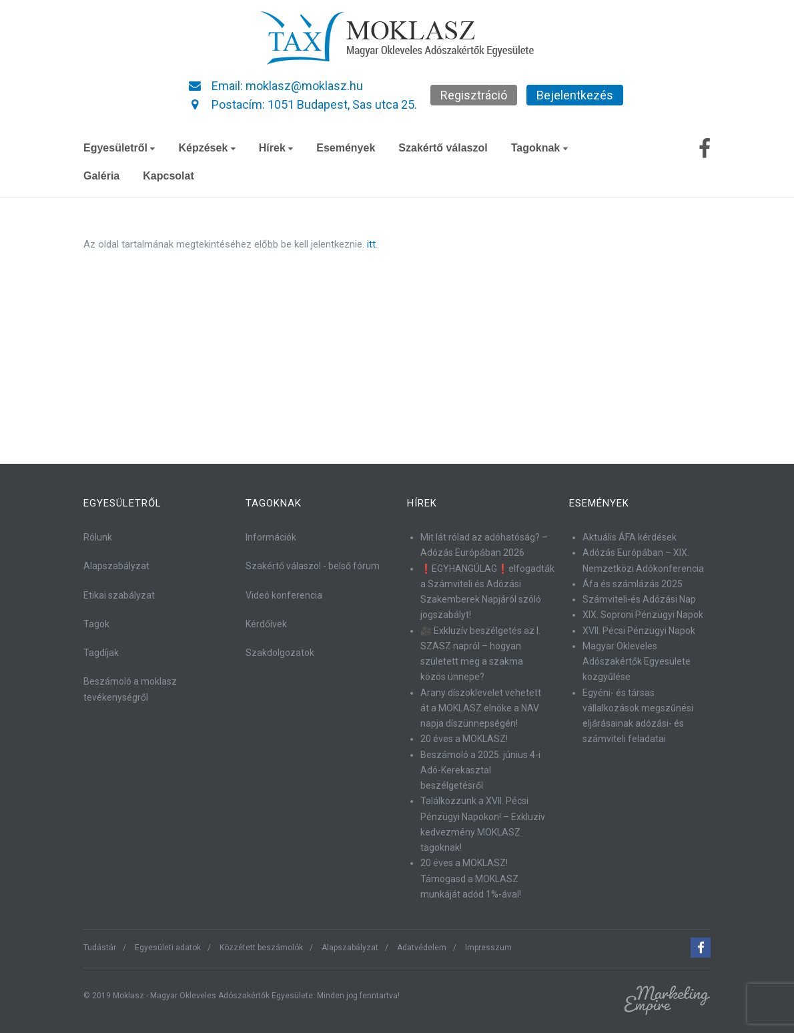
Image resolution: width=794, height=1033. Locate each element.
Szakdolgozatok (280, 652)
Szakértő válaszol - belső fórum (313, 566)
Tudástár (99, 947)
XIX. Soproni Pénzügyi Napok (642, 614)
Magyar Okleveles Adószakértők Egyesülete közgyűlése (636, 662)
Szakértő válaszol (442, 147)
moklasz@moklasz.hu (304, 86)
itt (371, 244)
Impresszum (488, 947)
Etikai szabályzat (119, 595)
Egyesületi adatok (168, 947)
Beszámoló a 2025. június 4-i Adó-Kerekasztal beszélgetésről (480, 770)
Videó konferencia (284, 595)
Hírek (276, 147)
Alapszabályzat (116, 566)
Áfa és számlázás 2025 (632, 584)
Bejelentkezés (574, 95)
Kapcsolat (168, 176)
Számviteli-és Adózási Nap (639, 599)
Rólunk (97, 537)
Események (345, 147)
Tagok (96, 624)
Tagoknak (539, 147)
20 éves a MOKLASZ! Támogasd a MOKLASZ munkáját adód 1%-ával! (470, 878)
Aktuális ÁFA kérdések (629, 537)
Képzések (206, 147)
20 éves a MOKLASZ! (464, 738)
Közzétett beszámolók (261, 947)
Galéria (101, 176)
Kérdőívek (266, 624)
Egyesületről (119, 147)
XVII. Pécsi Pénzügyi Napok (638, 630)
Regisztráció (473, 95)
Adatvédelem (421, 947)
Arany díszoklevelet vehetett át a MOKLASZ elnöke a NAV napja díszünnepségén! (480, 708)
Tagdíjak (101, 652)
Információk (271, 537)
